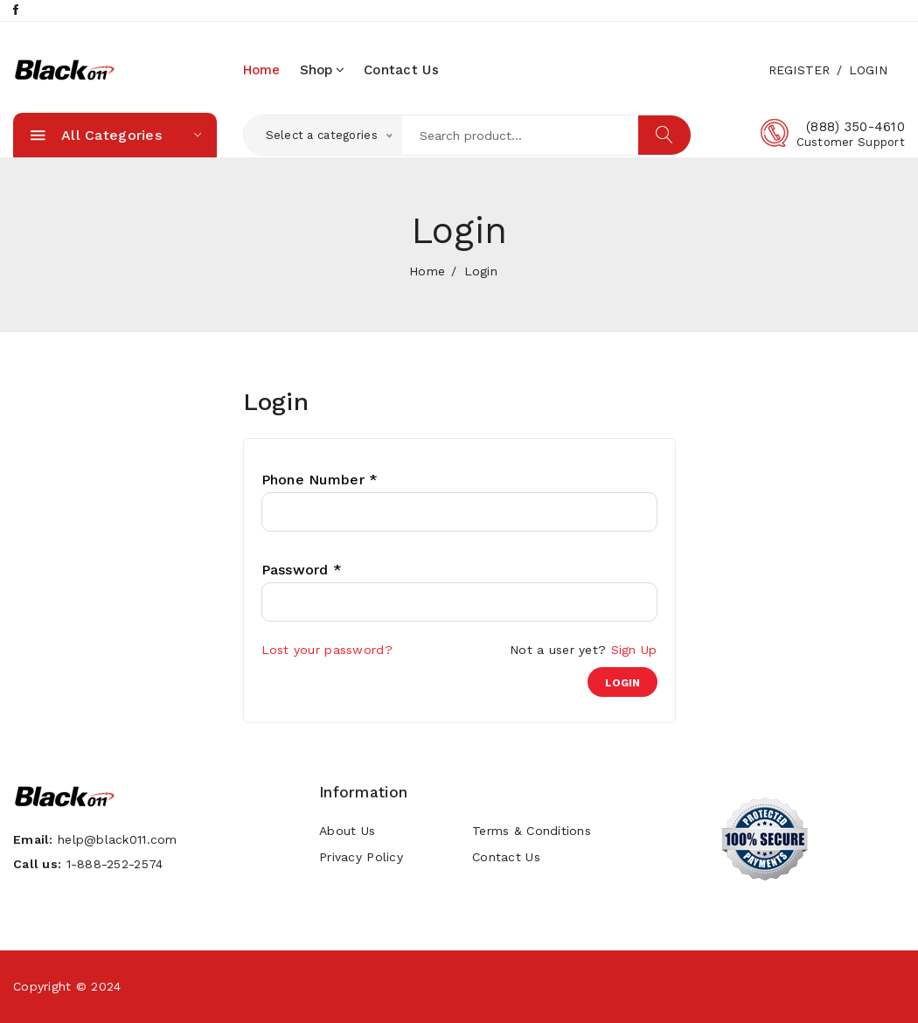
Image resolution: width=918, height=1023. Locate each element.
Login (868, 70)
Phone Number (320, 480)
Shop (322, 70)
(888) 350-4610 (855, 127)
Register (799, 70)
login (622, 683)
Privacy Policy (361, 857)
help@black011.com (117, 839)
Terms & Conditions (531, 831)
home (262, 70)
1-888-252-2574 (114, 864)
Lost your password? (327, 650)
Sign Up (634, 650)
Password (302, 570)
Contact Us (401, 70)
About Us (347, 831)
